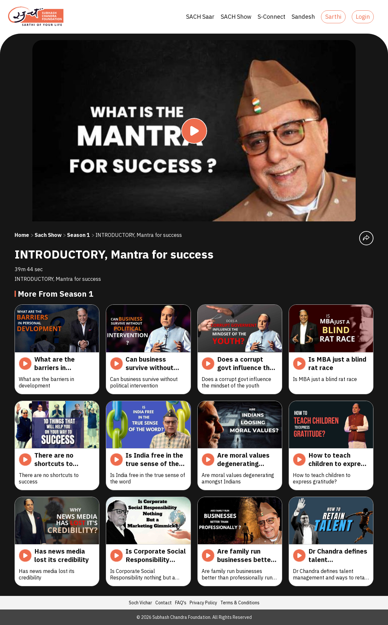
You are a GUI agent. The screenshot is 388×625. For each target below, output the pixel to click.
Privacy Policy (203, 603)
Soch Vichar (140, 603)
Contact (163, 603)
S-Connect (271, 16)
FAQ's (180, 603)
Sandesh (303, 16)
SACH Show (236, 16)
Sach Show (48, 235)
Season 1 (78, 235)
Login (363, 16)
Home (22, 235)
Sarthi (333, 16)
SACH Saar (200, 16)
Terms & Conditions (240, 603)
